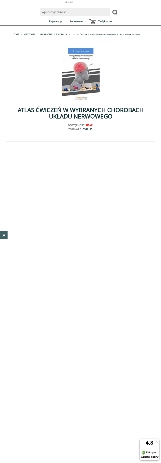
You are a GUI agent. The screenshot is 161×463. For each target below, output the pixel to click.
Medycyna (29, 34)
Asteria (87, 129)
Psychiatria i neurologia (53, 34)
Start (16, 34)
